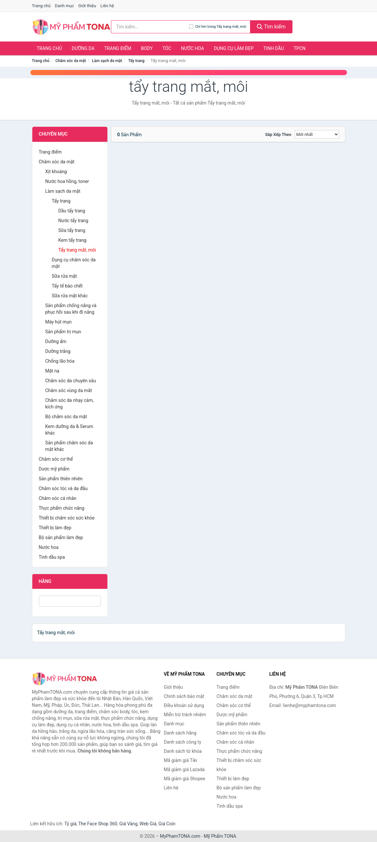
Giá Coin (166, 823)
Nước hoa (192, 48)
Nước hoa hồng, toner (67, 181)
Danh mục (64, 5)
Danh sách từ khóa (183, 751)
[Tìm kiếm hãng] (150, 26)
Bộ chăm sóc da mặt (66, 416)
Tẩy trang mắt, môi (77, 250)
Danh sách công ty (182, 742)
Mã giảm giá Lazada (184, 769)
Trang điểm (118, 48)
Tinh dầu (273, 48)
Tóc (167, 48)
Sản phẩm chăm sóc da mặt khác (69, 446)
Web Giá (148, 823)
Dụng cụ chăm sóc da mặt (74, 263)
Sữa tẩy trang (72, 230)
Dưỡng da (83, 48)
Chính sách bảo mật (184, 696)
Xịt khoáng (56, 171)
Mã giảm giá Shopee (184, 778)
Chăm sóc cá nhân (57, 498)
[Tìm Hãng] (70, 601)
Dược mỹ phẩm (54, 468)
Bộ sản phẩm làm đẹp (61, 537)
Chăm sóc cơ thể (56, 459)
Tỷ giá (70, 823)
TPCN (299, 48)
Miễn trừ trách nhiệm (185, 714)
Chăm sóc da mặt (70, 60)
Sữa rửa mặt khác (70, 295)
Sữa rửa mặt (64, 276)
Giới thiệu (87, 5)
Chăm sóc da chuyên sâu (70, 380)
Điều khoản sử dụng (184, 705)
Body (147, 48)
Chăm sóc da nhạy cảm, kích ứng (69, 403)
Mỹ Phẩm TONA (220, 836)
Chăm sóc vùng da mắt (68, 390)
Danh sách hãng (180, 732)
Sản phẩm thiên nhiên (61, 478)
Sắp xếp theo (278, 134)
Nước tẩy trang (73, 220)
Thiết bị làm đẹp (55, 527)
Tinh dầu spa (52, 557)
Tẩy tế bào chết (67, 286)
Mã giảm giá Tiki (180, 760)
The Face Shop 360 (97, 823)
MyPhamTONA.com (180, 836)
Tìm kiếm (271, 27)
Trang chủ (41, 5)
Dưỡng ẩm (56, 341)
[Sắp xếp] (317, 134)
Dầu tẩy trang (71, 210)
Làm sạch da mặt (107, 60)
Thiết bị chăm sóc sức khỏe (67, 517)
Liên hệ (107, 5)
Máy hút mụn (58, 321)
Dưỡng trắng (58, 351)
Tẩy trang (136, 60)
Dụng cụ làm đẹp (234, 48)
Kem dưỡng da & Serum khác (69, 430)
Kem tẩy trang (72, 240)
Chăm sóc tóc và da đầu (63, 488)
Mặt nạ (52, 370)
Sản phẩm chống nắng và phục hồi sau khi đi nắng (71, 309)
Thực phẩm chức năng (62, 508)
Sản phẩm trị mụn (63, 331)
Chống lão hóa (60, 361)
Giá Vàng (128, 823)
